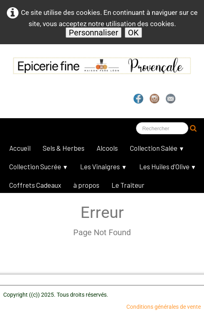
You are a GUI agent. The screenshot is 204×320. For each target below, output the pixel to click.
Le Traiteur (127, 185)
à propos (86, 185)
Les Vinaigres (103, 166)
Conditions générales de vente (163, 307)
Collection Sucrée (38, 166)
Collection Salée (157, 148)
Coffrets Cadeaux (35, 185)
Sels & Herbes (63, 148)
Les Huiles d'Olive (167, 166)
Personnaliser (93, 32)
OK (133, 32)
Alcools (107, 148)
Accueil (20, 148)
